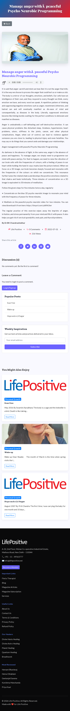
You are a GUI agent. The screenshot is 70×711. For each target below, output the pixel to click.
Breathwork (7, 657)
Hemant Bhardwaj (9, 669)
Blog (4, 583)
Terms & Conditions (10, 617)
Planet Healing (8, 648)
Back (7, 23)
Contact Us (6, 613)
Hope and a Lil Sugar (15, 316)
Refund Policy (8, 626)
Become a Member (11, 567)
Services (5, 596)
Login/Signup (10, 288)
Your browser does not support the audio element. (25, 82)
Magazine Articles (9, 587)
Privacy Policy (8, 622)
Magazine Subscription (11, 591)
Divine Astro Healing (11, 643)
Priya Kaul (6, 687)
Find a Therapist (9, 578)
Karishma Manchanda (11, 683)
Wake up (10, 309)
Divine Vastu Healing (11, 639)
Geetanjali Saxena (9, 678)
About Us (6, 609)
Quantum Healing (9, 652)
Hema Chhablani (9, 674)
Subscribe (35, 347)
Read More (10, 417)
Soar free (11, 303)
